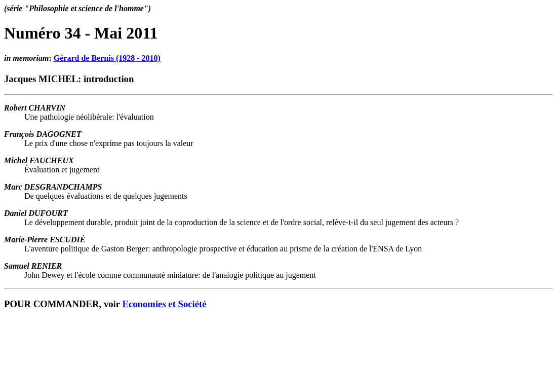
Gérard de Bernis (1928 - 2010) (107, 58)
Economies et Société (164, 304)
